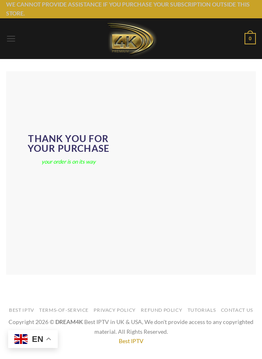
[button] (11, 38)
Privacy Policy (115, 310)
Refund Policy (161, 310)
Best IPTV (21, 310)
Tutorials (202, 310)
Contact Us (237, 310)
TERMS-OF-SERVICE (64, 310)
